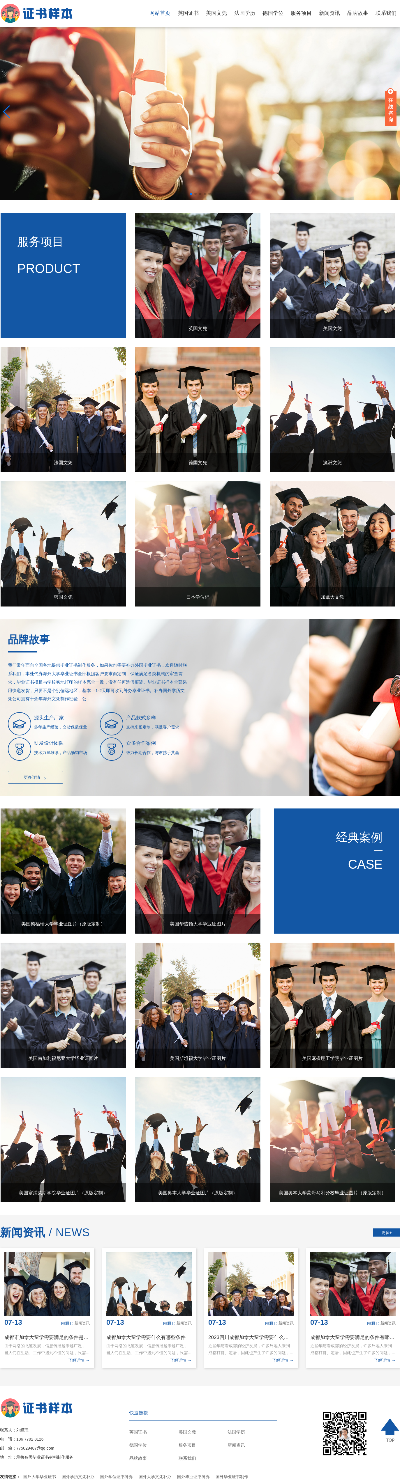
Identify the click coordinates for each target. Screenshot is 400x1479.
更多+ (386, 1232)
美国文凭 (216, 13)
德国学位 (272, 13)
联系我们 (386, 13)
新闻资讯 (329, 13)
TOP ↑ (390, 1430)
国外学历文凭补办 (78, 1476)
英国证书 (188, 13)
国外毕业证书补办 (193, 1476)
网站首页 (159, 13)
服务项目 (301, 13)
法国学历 (244, 13)
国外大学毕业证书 (39, 1476)
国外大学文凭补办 (155, 1476)
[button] (191, 194)
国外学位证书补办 (116, 1476)
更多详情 (35, 777)
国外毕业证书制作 (232, 1476)
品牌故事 (357, 13)
